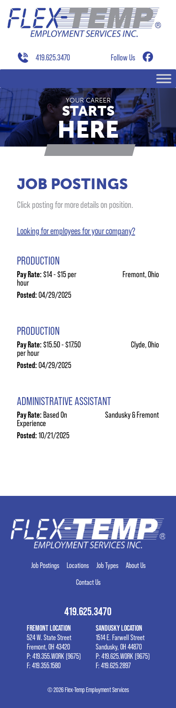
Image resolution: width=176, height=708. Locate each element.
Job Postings (45, 565)
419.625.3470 (53, 57)
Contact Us (88, 582)
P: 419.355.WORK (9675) (54, 656)
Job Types (107, 565)
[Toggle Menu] (163, 78)
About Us (135, 565)
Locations (78, 565)
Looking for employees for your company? (76, 231)
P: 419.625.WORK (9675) (123, 656)
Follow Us (123, 57)
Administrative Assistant (64, 401)
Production (38, 260)
